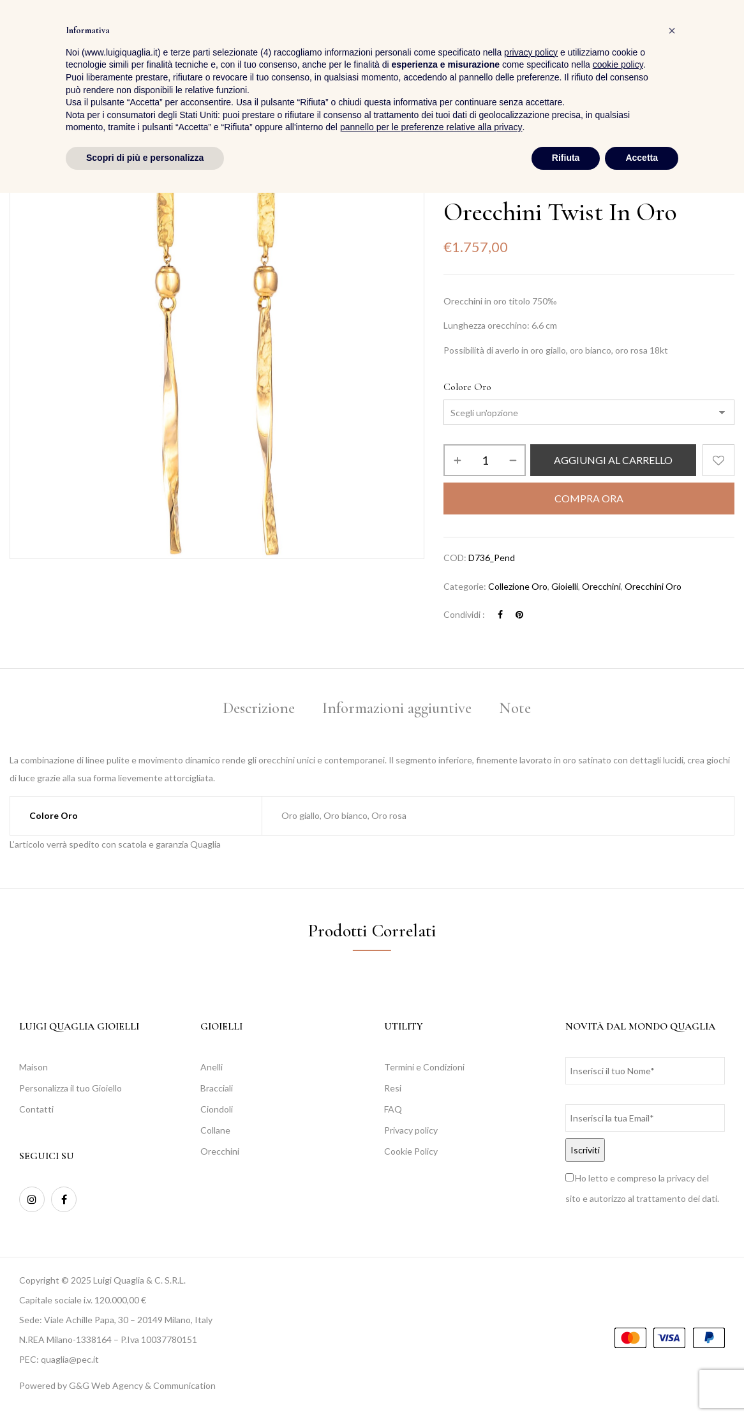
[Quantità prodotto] (485, 460)
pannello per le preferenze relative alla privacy (431, 1352)
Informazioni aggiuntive (397, 707)
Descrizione (259, 707)
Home (454, 184)
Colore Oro (467, 386)
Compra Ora (588, 498)
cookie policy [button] (618, 1289)
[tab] (259, 710)
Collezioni (497, 184)
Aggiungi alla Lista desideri (718, 460)
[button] (723, 45)
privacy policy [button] (531, 1276)
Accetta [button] (641, 1382)
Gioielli (564, 586)
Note (515, 707)
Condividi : (464, 614)
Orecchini (601, 586)
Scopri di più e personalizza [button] (145, 1382)
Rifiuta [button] (566, 1382)
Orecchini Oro (653, 586)
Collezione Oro (557, 184)
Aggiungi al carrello (613, 460)
